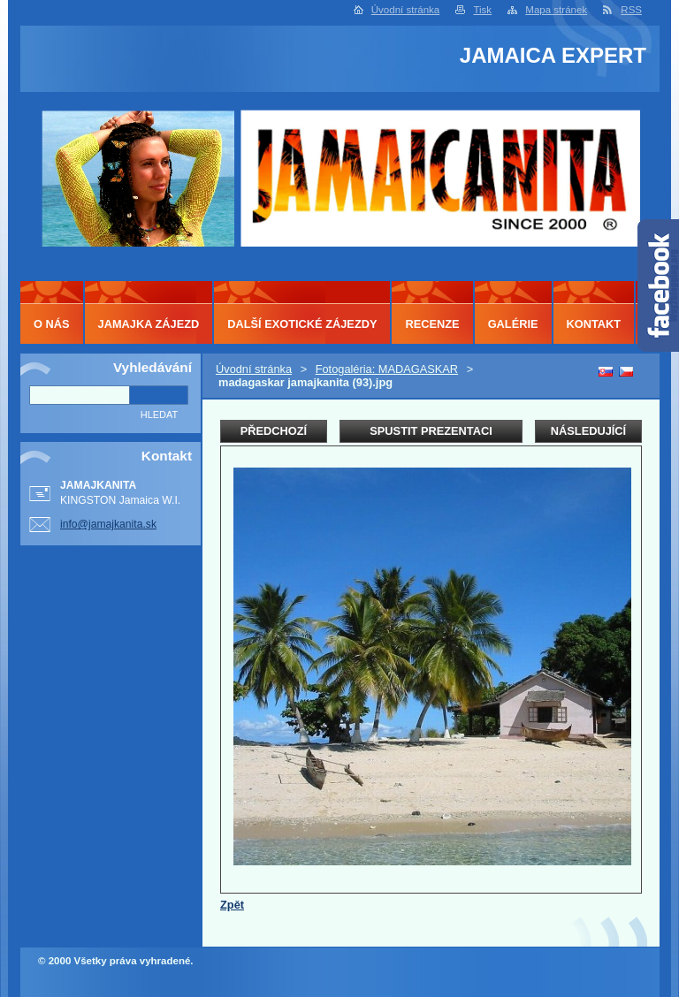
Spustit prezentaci (431, 431)
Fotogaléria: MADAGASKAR (387, 369)
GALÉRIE (513, 324)
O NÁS (52, 324)
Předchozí (273, 431)
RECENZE (432, 324)
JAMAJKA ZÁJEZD (149, 324)
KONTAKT (594, 324)
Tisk (482, 9)
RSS (631, 9)
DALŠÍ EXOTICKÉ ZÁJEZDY (302, 324)
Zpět (232, 904)
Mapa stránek (556, 9)
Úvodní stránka (405, 9)
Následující (588, 431)
